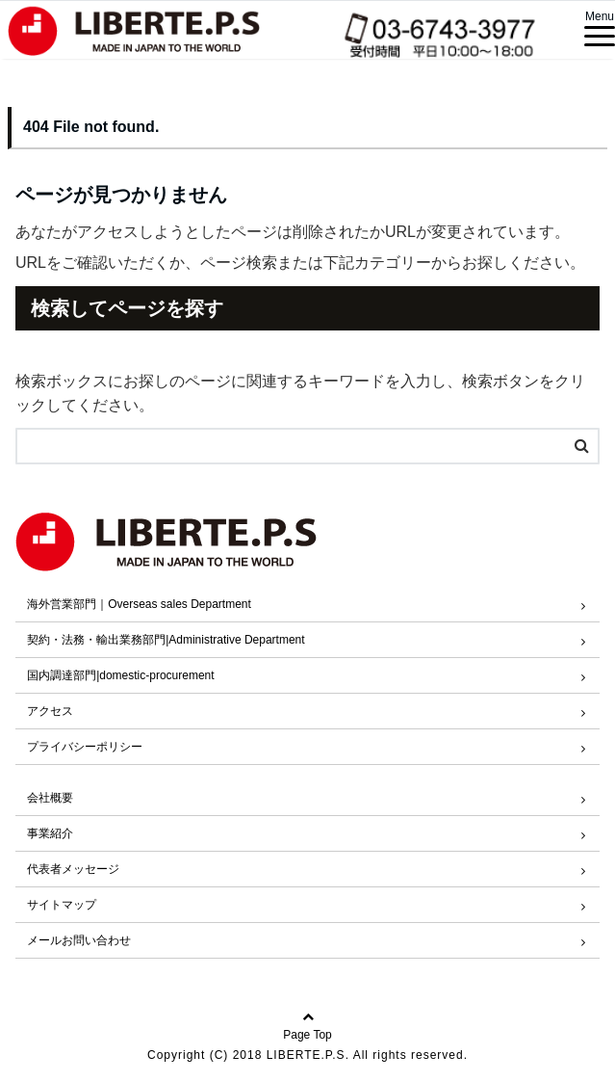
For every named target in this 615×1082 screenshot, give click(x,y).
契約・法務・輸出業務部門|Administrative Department (166, 640)
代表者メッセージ (73, 869)
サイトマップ (61, 904)
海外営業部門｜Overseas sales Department (139, 604)
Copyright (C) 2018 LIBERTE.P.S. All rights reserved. (307, 1055)
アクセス (50, 711)
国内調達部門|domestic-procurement (121, 675)
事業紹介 (50, 833)
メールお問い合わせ (79, 940)
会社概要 (50, 798)
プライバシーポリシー (84, 746)
